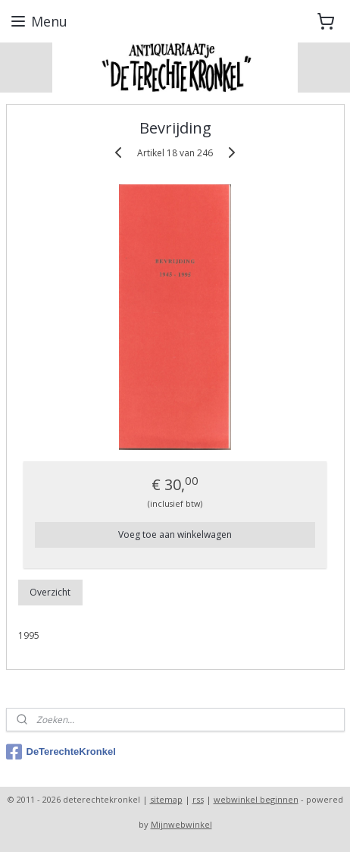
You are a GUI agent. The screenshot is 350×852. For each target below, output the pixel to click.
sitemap (166, 799)
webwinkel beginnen (256, 799)
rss (198, 799)
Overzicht (50, 592)
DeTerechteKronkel (61, 752)
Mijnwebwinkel (181, 824)
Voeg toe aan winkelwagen (175, 534)
